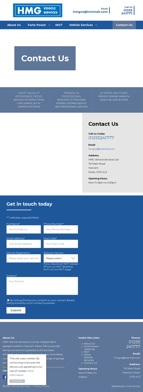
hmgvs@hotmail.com (101, 149)
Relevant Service (53, 252)
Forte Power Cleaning (91, 347)
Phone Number (54, 223)
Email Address (15, 238)
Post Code (50, 238)
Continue (17, 381)
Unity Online (132, 386)
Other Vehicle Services (89, 357)
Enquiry (11, 275)
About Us (14, 25)
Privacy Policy (41, 386)
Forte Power (37, 25)
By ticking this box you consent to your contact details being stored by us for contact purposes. (41, 301)
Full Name (13, 223)
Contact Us (124, 25)
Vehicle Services (81, 25)
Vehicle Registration (18, 252)
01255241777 (101, 137)
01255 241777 (133, 344)
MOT (58, 25)
